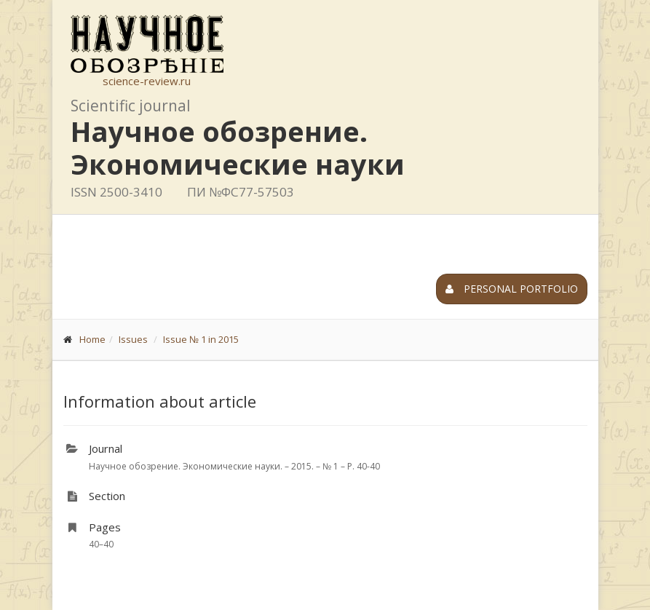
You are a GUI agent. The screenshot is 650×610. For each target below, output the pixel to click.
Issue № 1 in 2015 (201, 339)
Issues (133, 339)
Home (92, 339)
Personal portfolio (511, 289)
